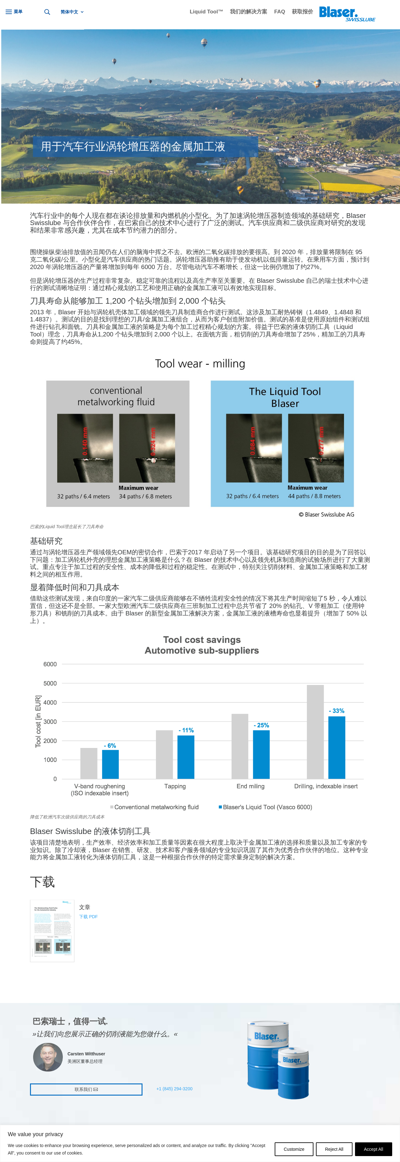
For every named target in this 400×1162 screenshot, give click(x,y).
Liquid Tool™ (206, 12)
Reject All (334, 1149)
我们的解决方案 (248, 12)
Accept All (373, 1149)
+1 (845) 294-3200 (174, 1088)
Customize (294, 1149)
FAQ (279, 12)
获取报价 (302, 12)
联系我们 (83, 1089)
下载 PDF (88, 916)
